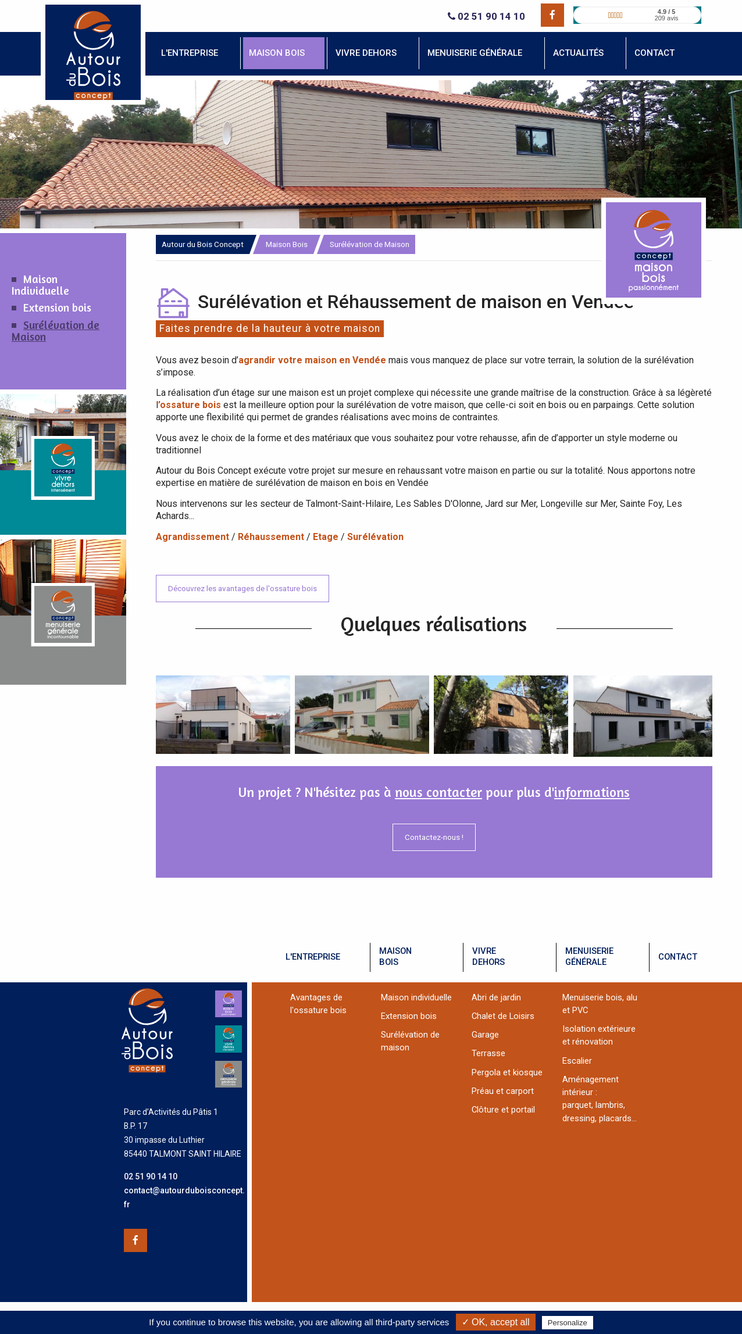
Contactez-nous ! (434, 837)
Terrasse (488, 1053)
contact (677, 957)
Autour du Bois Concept (203, 244)
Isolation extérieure (599, 1029)
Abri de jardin (496, 997)
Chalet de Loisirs (503, 1016)
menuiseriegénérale (589, 956)
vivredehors (488, 956)
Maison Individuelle (40, 285)
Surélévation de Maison (55, 331)
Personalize (567, 1322)
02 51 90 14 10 (486, 16)
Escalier (577, 1061)
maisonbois (395, 956)
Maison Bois (287, 244)
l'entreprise (313, 957)
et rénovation (587, 1041)
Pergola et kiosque (507, 1072)
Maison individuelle (416, 997)
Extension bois (57, 307)
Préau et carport (503, 1091)
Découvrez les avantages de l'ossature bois (242, 588)
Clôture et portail (503, 1109)
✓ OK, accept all (496, 1322)
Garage (485, 1034)
